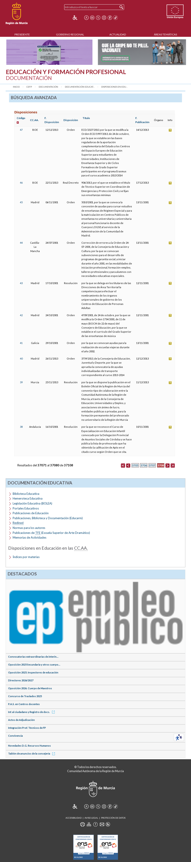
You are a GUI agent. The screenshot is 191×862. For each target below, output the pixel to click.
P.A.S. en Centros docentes (24, 704)
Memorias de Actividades (29, 537)
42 (21, 315)
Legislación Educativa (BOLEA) (32, 503)
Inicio (16, 87)
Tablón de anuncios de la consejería (32, 753)
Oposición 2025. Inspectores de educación (33, 672)
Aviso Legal (91, 818)
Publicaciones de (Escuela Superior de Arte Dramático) (51, 533)
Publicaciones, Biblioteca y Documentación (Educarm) (48, 518)
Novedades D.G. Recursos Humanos (29, 745)
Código (21, 118)
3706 (144, 465)
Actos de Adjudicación (21, 719)
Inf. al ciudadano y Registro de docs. (32, 711)
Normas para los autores (29, 528)
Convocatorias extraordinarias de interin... (33, 656)
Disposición (71, 120)
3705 (135, 465)
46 (21, 182)
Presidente (22, 34)
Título (86, 118)
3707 (152, 465)
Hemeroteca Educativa (27, 498)
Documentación (48, 87)
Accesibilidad (74, 818)
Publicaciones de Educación (31, 513)
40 (21, 358)
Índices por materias (26, 557)
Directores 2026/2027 (20, 680)
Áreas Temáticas (165, 34)
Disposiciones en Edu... (114, 87)
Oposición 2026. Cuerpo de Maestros (30, 688)
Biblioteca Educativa (26, 493)
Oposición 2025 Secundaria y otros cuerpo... (34, 664)
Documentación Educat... (79, 87)
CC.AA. (34, 120)
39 (21, 382)
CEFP (29, 87)
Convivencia (15, 735)
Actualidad (117, 34)
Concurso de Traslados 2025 (25, 696)
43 (21, 283)
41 (21, 342)
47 (21, 129)
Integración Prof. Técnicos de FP (27, 727)
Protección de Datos (113, 818)
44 (21, 242)
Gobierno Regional (70, 34)
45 (21, 202)
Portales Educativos (26, 508)
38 (21, 426)
